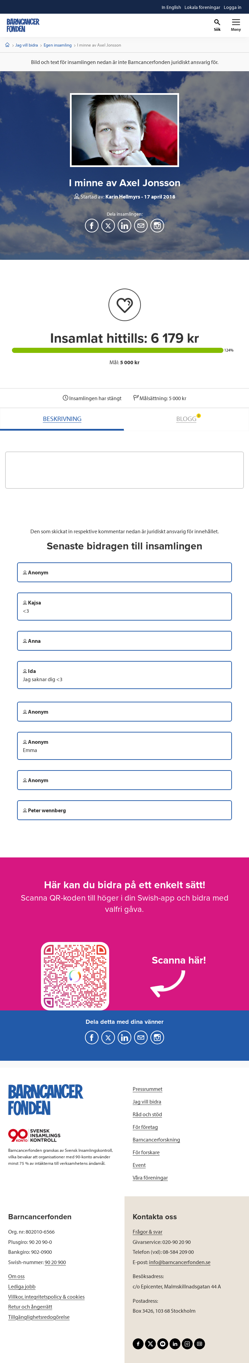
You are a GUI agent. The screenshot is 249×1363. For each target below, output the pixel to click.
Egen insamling (58, 45)
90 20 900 (55, 1262)
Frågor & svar (147, 1231)
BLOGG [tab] (188, 418)
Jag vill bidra (26, 45)
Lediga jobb (21, 1286)
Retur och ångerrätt (30, 1306)
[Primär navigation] (236, 25)
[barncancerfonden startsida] (23, 25)
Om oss (16, 1276)
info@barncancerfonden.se (179, 1262)
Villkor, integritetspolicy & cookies (46, 1296)
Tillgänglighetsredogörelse (39, 1316)
